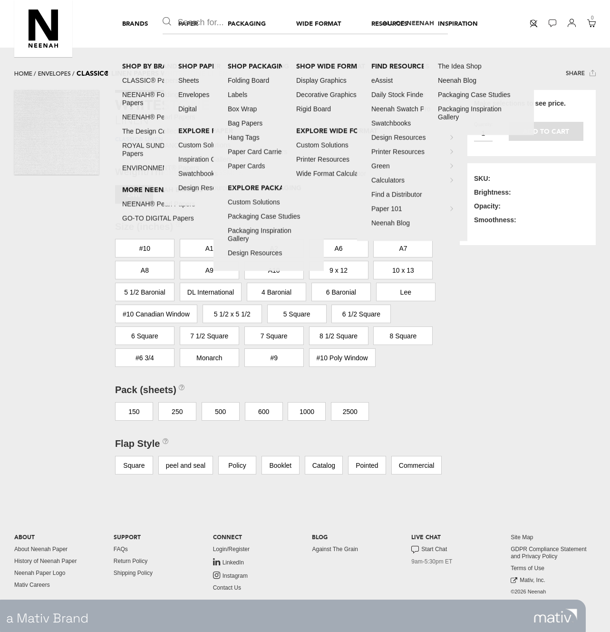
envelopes (54, 73)
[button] (43, 28)
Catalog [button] (323, 465)
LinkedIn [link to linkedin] (228, 562)
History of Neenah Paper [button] (45, 561)
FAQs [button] (121, 549)
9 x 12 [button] (338, 270)
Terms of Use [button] (527, 568)
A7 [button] (403, 248)
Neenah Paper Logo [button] (39, 573)
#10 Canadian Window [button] (156, 314)
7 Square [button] (274, 336)
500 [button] (220, 411)
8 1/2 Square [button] (339, 336)
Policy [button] (237, 465)
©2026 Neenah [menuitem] (528, 591)
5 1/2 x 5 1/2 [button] (232, 314)
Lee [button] (405, 292)
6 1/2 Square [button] (361, 314)
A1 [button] (209, 248)
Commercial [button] (417, 465)
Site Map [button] (522, 537)
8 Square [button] (403, 336)
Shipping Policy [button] (133, 573)
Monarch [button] (209, 358)
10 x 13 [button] (403, 270)
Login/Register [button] (231, 549)
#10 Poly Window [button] (342, 358)
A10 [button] (274, 270)
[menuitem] (135, 24)
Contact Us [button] (227, 587)
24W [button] (134, 194)
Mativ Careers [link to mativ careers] (32, 585)
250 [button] (177, 411)
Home (23, 73)
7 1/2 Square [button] (209, 336)
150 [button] (133, 411)
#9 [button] (274, 358)
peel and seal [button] (185, 465)
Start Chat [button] (429, 549)
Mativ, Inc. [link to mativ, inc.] (528, 580)
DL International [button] (210, 292)
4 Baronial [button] (276, 292)
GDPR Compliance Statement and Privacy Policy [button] (548, 553)
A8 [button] (145, 270)
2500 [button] (350, 411)
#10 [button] (144, 248)
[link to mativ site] (555, 616)
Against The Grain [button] (335, 549)
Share (581, 73)
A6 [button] (339, 248)
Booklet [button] (281, 465)
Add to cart (546, 132)
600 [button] (263, 411)
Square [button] (134, 465)
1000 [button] (307, 411)
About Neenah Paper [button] (41, 549)
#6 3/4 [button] (145, 358)
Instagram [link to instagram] (230, 575)
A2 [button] (274, 248)
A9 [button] (209, 270)
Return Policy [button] (130, 561)
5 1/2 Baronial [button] (144, 292)
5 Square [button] (296, 314)
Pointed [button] (367, 465)
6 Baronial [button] (341, 292)
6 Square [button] (144, 336)
